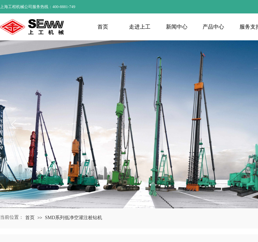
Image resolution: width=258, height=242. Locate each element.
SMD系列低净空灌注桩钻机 (73, 217)
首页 (102, 27)
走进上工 (139, 27)
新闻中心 (176, 27)
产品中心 (213, 27)
